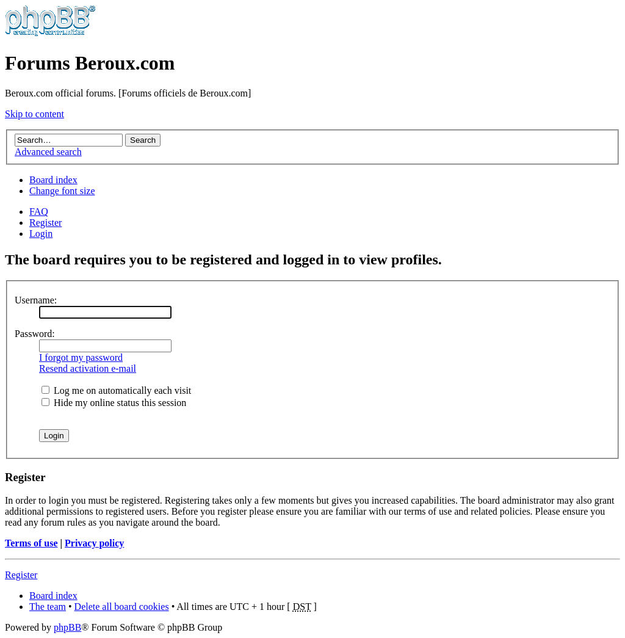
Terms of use (31, 543)
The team (47, 606)
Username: (36, 300)
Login (40, 233)
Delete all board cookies (121, 606)
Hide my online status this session (114, 402)
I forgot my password (81, 357)
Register (45, 222)
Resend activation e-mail (87, 368)
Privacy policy (94, 543)
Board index (53, 180)
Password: (35, 333)
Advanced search (48, 152)
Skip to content (34, 114)
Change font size (62, 191)
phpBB (67, 627)
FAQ (38, 211)
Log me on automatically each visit (116, 390)
